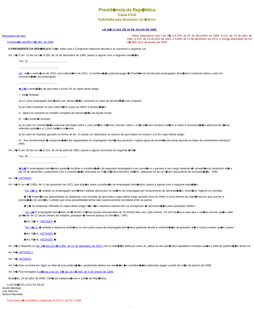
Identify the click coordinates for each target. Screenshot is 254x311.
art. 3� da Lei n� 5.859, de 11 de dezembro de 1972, (69, 245)
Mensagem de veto (14, 35)
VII (21, 73)
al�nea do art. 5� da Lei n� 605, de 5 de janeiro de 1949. (76, 271)
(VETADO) (24, 178)
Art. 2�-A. (32, 190)
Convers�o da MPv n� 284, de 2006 (30, 42)
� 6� (23, 168)
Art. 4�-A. (32, 227)
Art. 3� (30, 212)
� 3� (23, 88)
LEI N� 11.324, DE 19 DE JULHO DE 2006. (129, 29)
